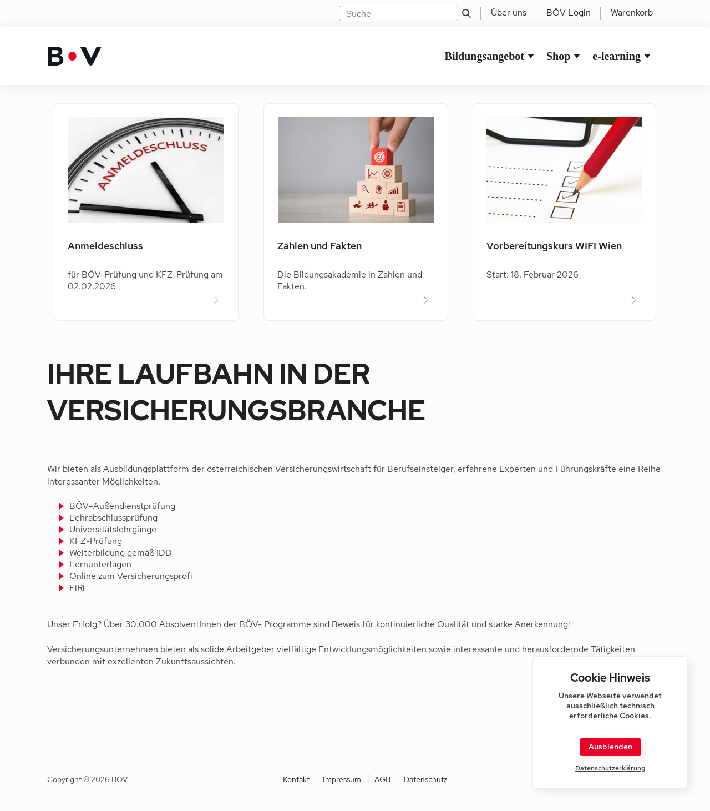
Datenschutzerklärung (610, 768)
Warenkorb (632, 12)
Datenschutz (425, 779)
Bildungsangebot (484, 56)
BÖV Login (568, 12)
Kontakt (296, 779)
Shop (558, 56)
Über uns (508, 12)
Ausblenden (610, 747)
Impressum (342, 779)
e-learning (616, 56)
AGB (382, 779)
